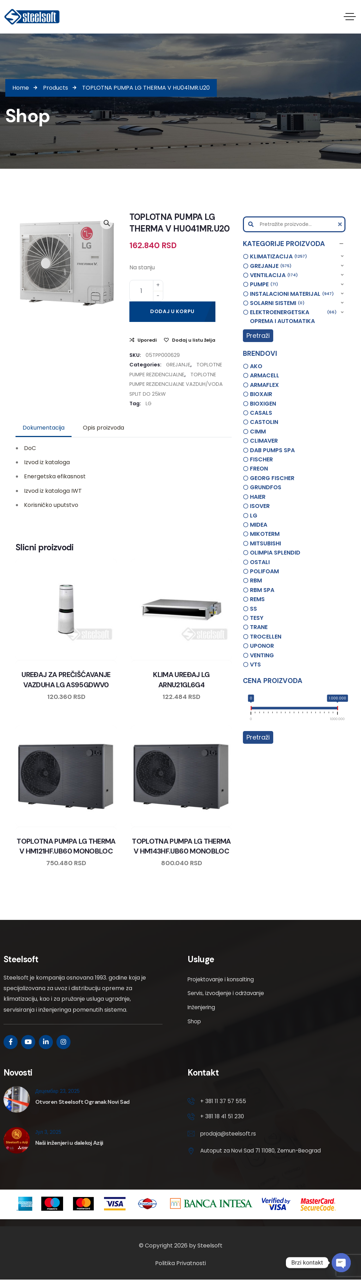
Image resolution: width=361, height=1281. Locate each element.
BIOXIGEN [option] (263, 403)
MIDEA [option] (258, 524)
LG (149, 403)
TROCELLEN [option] (265, 636)
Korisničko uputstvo (51, 505)
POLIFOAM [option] (264, 571)
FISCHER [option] (261, 459)
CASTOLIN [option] (264, 422)
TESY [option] (256, 617)
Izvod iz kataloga (47, 462)
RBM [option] (256, 580)
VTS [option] (255, 664)
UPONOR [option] (262, 646)
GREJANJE (178, 364)
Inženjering (202, 1007)
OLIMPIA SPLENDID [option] (275, 553)
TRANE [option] (259, 627)
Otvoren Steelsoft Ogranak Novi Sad (82, 1102)
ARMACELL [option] (264, 375)
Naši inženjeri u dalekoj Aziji (69, 1143)
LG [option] (253, 515)
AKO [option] (256, 366)
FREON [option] (259, 469)
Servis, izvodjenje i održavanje (227, 993)
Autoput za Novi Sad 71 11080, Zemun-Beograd (263, 1152)
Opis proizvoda (103, 428)
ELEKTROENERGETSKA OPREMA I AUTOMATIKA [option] (293, 316)
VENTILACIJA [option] (274, 275)
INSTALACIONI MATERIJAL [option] (292, 293)
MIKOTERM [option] (265, 534)
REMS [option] (257, 599)
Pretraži (258, 335)
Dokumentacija (44, 428)
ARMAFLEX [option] (264, 385)
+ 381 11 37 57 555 (223, 1101)
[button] (294, 243)
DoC (30, 448)
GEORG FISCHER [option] (272, 478)
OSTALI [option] (260, 562)
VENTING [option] (262, 655)
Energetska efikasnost (55, 476)
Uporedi (147, 339)
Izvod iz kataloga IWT (53, 490)
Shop (195, 1021)
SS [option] (253, 608)
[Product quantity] (146, 290)
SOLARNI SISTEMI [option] (277, 303)
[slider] (251, 709)
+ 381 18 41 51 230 (222, 1117)
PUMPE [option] (264, 284)
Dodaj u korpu (172, 311)
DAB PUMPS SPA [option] (272, 450)
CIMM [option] (258, 431)
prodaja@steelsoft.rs (229, 1135)
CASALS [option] (261, 413)
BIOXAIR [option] (261, 394)
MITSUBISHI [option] (265, 543)
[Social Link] (11, 1042)
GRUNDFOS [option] (265, 487)
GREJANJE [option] (271, 265)
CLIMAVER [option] (264, 441)
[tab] (44, 428)
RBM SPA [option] (262, 590)
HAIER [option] (257, 496)
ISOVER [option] (260, 506)
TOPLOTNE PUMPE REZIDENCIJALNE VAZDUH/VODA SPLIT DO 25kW (176, 384)
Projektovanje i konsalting (223, 979)
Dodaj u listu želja (193, 339)
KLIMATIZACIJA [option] (278, 256)
